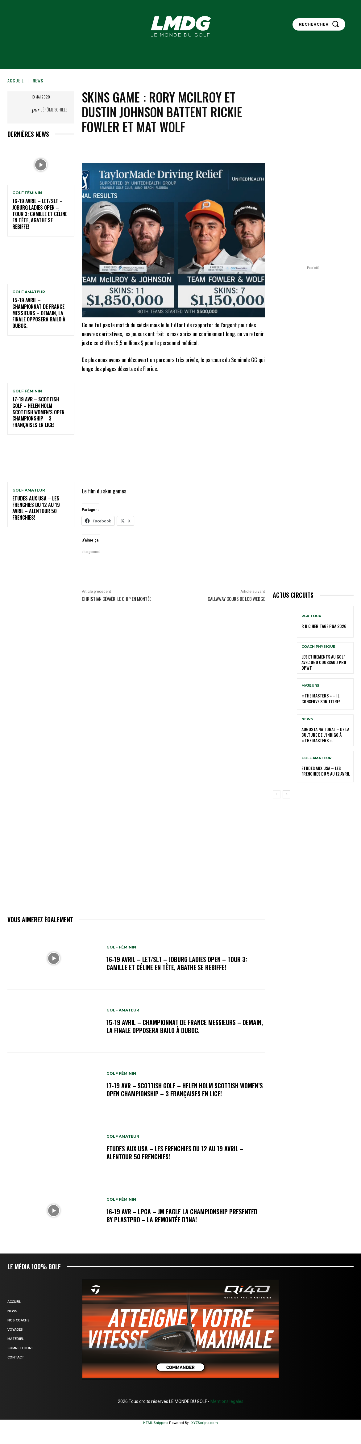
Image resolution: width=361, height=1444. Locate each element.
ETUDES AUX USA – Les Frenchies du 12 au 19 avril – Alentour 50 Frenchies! (36, 508)
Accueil (15, 80)
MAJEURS (310, 685)
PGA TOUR (311, 616)
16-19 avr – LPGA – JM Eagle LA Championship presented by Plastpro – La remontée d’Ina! (181, 1215)
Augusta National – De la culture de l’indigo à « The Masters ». (325, 734)
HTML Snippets (155, 1423)
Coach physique (318, 646)
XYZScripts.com (204, 1423)
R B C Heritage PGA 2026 (323, 626)
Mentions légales (226, 1401)
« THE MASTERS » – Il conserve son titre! (320, 698)
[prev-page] (276, 794)
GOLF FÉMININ (27, 193)
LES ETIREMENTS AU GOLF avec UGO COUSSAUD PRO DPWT (323, 662)
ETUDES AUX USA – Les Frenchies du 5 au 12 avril (325, 771)
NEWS (38, 80)
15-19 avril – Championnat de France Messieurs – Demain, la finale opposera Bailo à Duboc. (38, 312)
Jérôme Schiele (54, 109)
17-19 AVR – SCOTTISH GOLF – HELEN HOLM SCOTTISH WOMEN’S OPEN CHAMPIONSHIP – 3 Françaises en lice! (38, 412)
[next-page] (286, 794)
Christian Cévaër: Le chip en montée (116, 598)
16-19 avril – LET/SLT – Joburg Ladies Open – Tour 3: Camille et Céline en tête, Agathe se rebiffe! (39, 213)
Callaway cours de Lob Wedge (236, 598)
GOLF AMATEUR (28, 292)
